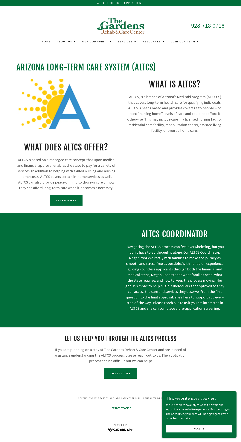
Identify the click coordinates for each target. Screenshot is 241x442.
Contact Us (120, 373)
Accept (199, 436)
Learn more (66, 200)
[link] (120, 25)
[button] (66, 41)
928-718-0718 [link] (208, 25)
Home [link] (46, 41)
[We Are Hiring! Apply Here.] (120, 3)
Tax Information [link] (120, 408)
